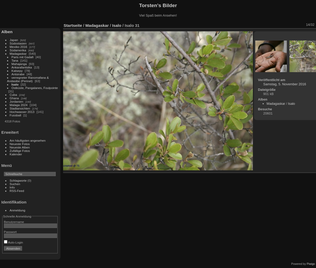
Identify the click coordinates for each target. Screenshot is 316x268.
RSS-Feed (17, 190)
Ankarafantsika (22, 67)
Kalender (16, 154)
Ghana (14, 98)
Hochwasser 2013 (22, 111)
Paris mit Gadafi (23, 57)
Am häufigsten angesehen (28, 140)
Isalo (15, 84)
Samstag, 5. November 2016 (284, 84)
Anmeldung (18, 210)
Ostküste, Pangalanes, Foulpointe (35, 88)
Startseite (73, 25)
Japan (14, 40)
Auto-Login (13, 242)
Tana (15, 60)
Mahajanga (19, 64)
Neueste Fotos (20, 144)
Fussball (15, 115)
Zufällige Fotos (20, 150)
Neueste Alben (20, 147)
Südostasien (18, 43)
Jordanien (16, 101)
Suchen (15, 184)
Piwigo (311, 263)
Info (12, 187)
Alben (7, 31)
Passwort (10, 232)
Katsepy (17, 70)
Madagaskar (18, 53)
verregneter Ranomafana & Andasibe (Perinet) (28, 79)
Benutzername (14, 222)
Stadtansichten (20, 108)
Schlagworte (18, 180)
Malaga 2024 (19, 105)
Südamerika (18, 50)
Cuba (13, 94)
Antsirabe (18, 74)
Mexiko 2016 (18, 46)
